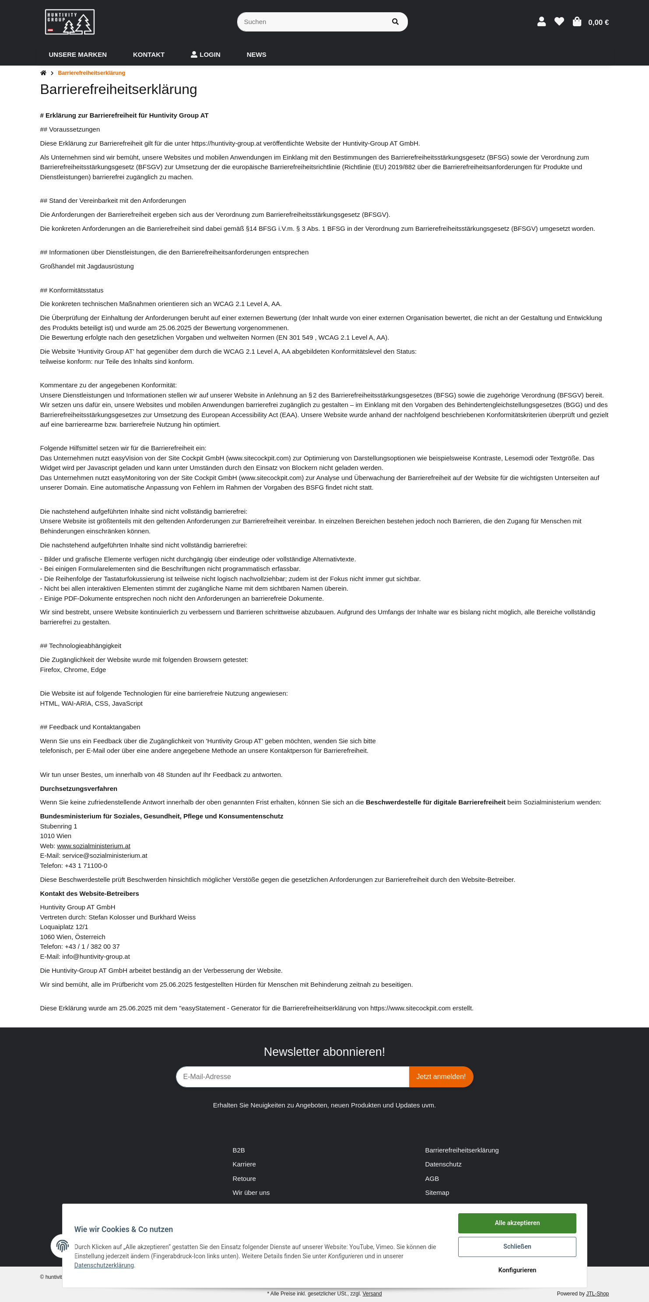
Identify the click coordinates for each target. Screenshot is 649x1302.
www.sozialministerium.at (93, 845)
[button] (541, 21)
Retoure (244, 1178)
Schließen (515, 1248)
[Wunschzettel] (559, 21)
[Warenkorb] (591, 21)
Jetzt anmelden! (441, 1076)
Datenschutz (443, 1164)
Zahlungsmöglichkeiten (266, 1207)
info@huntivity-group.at (96, 956)
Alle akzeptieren (515, 1225)
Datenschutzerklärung (106, 1266)
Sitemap (437, 1192)
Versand (372, 1294)
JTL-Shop (597, 1294)
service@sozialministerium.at (104, 855)
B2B (239, 1150)
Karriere (244, 1164)
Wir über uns (251, 1192)
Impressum (441, 1207)
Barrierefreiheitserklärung (462, 1150)
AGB (432, 1178)
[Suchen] (310, 22)
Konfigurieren (515, 1270)
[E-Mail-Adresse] (293, 1076)
